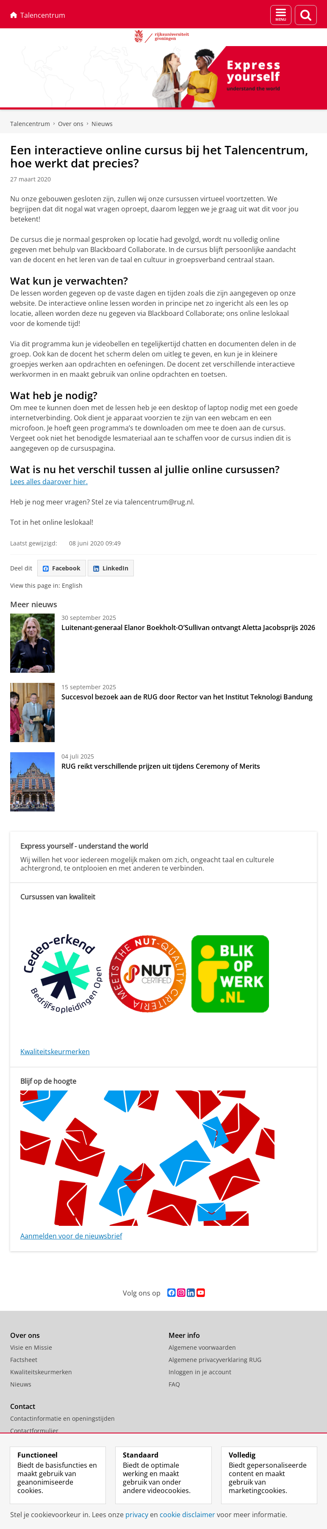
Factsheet (23, 1360)
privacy (136, 1514)
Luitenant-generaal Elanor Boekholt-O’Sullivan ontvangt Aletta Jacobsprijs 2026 (188, 627)
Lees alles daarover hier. (49, 481)
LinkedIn (110, 568)
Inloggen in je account (200, 1372)
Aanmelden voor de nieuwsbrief (71, 1236)
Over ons (70, 124)
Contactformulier (34, 1431)
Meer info (184, 1335)
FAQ (174, 1384)
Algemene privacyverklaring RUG (215, 1360)
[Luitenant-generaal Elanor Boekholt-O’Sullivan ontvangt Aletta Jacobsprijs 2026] (32, 643)
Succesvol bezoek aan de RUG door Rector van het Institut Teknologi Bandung (187, 696)
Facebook (61, 568)
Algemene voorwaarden (202, 1347)
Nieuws (102, 124)
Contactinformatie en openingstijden (62, 1418)
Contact (22, 1406)
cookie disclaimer (187, 1514)
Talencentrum (37, 15)
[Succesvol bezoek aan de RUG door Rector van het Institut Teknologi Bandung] (32, 712)
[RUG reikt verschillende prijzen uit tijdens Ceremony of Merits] (32, 781)
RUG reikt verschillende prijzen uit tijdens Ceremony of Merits (160, 766)
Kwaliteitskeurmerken (55, 1051)
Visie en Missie (31, 1347)
